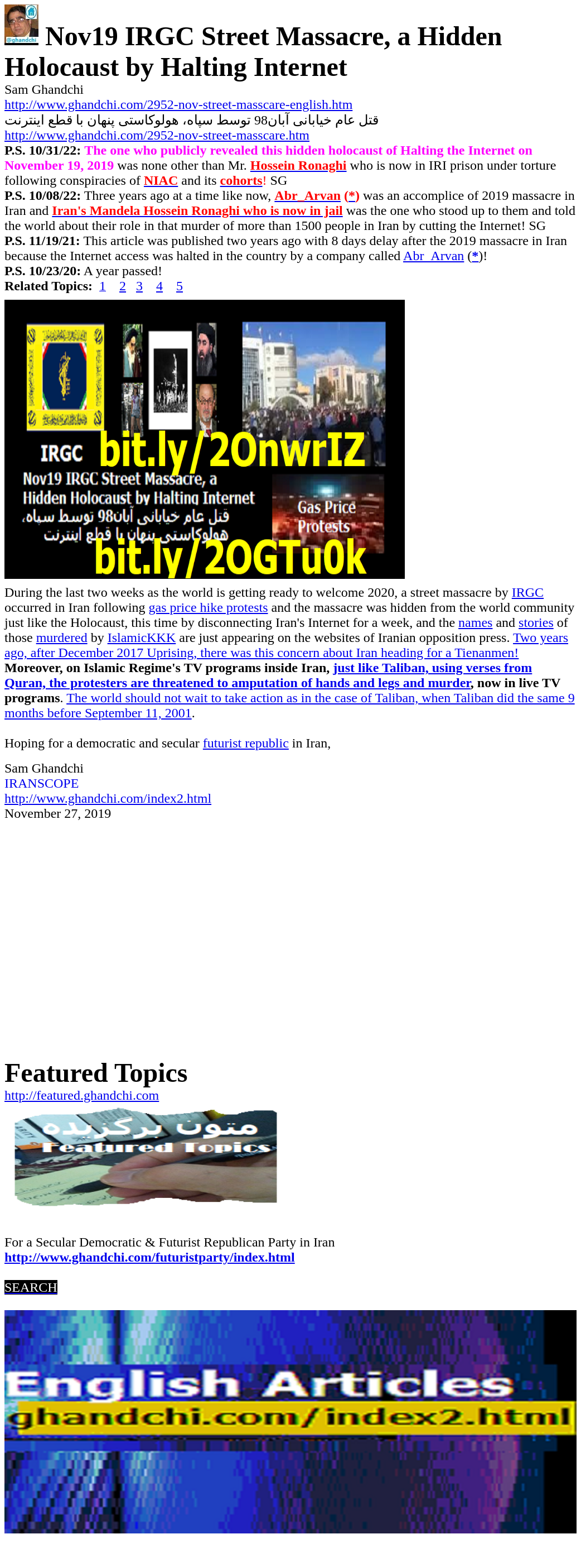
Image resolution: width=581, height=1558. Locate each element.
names (475, 622)
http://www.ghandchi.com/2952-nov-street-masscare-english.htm (178, 104)
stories (536, 622)
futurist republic (246, 743)
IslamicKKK (142, 637)
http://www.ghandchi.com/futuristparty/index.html (149, 1257)
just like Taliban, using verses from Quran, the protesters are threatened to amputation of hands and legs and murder (268, 675)
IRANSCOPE (41, 783)
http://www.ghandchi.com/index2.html (107, 798)
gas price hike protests (208, 607)
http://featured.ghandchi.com (81, 1095)
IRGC (528, 592)
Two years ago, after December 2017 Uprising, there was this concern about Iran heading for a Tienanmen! (286, 645)
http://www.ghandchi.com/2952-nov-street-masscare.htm (156, 135)
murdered (62, 637)
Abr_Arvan (433, 255)
